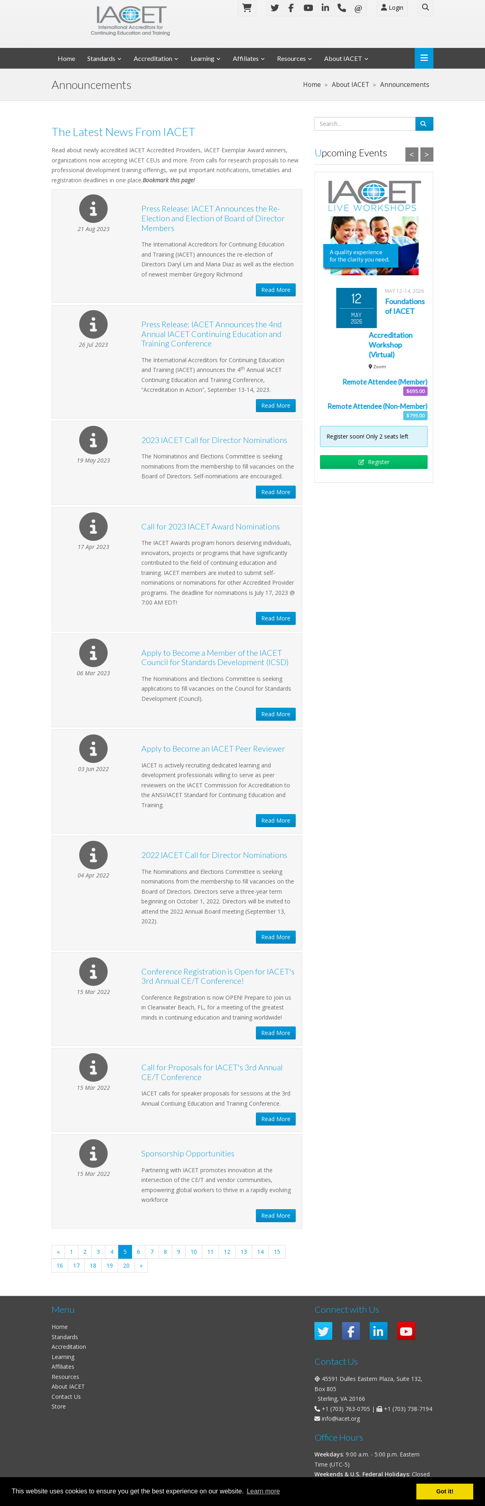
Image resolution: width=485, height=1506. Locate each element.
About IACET (343, 58)
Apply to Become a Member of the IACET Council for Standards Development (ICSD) (215, 657)
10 (194, 1251)
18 (93, 1265)
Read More (275, 290)
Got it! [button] (444, 1491)
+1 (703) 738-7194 (408, 1409)
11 (210, 1251)
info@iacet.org (341, 1418)
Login (392, 7)
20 (126, 1265)
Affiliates (246, 58)
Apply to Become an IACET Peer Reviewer (213, 748)
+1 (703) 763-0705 (346, 1409)
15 (277, 1251)
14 (260, 1251)
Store (59, 1406)
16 (59, 1265)
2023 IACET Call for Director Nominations (214, 440)
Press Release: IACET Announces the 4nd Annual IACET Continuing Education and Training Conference (211, 334)
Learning (202, 58)
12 (227, 1251)
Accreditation (153, 58)
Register (373, 462)
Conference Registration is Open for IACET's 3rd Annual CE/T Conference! (217, 976)
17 (76, 1265)
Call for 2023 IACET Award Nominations (210, 526)
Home (66, 58)
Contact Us (66, 1396)
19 (109, 1265)
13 (243, 1251)
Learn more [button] (263, 1491)
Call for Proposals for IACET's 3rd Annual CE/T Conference (212, 1072)
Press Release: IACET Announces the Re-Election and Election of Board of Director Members (213, 218)
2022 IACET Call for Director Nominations (214, 855)
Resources (291, 58)
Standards (101, 58)
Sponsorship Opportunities (187, 1153)
